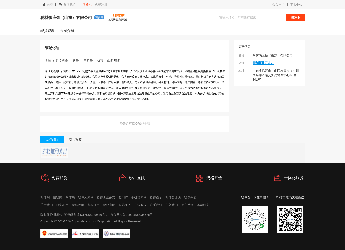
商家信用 (93, 205)
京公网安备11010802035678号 (131, 215)
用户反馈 (187, 205)
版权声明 (109, 205)
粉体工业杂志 (106, 197)
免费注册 (101, 4)
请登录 (87, 4)
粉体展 (70, 197)
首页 (48, 4)
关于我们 (46, 205)
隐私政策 (78, 205)
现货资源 (47, 31)
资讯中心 (296, 4)
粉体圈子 (156, 197)
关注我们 (68, 4)
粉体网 (45, 197)
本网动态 (203, 205)
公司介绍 (67, 31)
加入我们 (171, 205)
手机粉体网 (139, 197)
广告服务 (140, 205)
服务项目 (62, 205)
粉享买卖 (190, 197)
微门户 (123, 197)
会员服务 (125, 205)
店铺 (267, 62)
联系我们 (156, 205)
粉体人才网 (86, 197)
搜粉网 (57, 197)
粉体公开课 (173, 197)
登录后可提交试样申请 (135, 123)
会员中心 (278, 4)
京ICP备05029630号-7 (92, 215)
